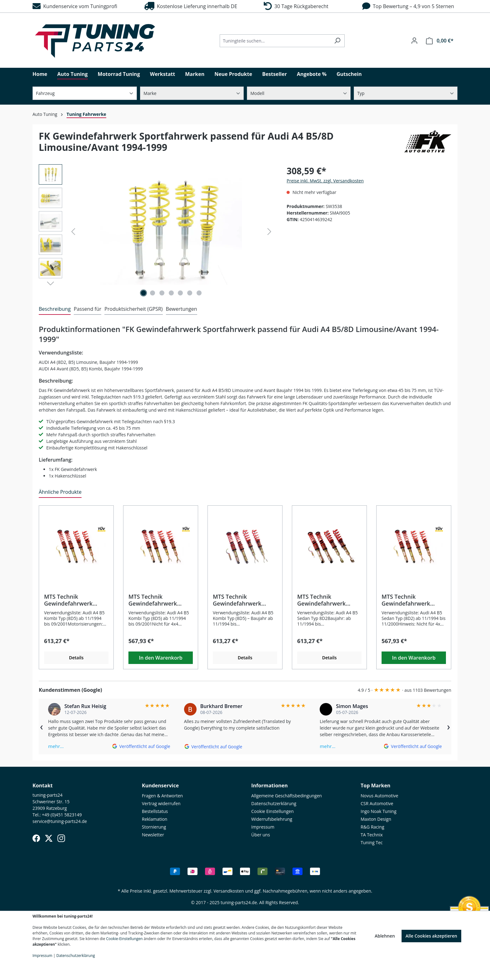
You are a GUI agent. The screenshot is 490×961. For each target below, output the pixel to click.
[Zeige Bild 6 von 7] (189, 292)
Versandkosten (228, 891)
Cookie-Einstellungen (124, 938)
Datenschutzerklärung (273, 803)
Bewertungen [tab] (181, 308)
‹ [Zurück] (41, 726)
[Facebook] (36, 838)
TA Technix (372, 835)
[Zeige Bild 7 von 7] (199, 292)
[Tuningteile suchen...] (275, 40)
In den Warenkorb (160, 657)
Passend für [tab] (87, 308)
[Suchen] (337, 40)
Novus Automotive (379, 796)
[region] (156, 231)
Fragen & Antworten (162, 796)
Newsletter (153, 835)
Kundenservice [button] (160, 785)
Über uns (260, 835)
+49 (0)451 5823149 (62, 815)
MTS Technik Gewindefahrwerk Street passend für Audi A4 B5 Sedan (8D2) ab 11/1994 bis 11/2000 (413, 600)
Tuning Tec (372, 842)
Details (76, 658)
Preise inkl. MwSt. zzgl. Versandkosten (325, 181)
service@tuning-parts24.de (59, 821)
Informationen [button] (269, 785)
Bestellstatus (155, 811)
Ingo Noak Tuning (379, 811)
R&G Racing (372, 827)
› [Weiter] (448, 726)
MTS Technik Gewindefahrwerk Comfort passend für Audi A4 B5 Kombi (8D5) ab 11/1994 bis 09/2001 (76, 600)
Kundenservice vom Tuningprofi (74, 6)
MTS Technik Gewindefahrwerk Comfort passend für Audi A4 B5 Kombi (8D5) (245, 600)
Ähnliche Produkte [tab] (60, 491)
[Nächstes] (269, 231)
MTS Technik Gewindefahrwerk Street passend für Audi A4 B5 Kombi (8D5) (160, 600)
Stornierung (154, 827)
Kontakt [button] (42, 785)
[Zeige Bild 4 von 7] (171, 292)
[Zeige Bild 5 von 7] (180, 292)
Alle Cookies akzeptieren (431, 936)
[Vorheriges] (73, 231)
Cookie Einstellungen (272, 811)
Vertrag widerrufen (161, 803)
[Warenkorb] (440, 40)
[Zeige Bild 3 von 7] (161, 292)
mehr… (56, 746)
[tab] (55, 309)
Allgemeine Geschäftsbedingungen (286, 796)
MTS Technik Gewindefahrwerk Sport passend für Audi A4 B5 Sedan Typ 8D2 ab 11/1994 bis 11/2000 (328, 600)
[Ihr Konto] (414, 40)
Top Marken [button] (375, 785)
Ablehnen (385, 936)
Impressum (262, 827)
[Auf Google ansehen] (141, 746)
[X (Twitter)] (48, 838)
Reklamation (154, 819)
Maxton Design (376, 819)
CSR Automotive (377, 803)
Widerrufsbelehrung (271, 819)
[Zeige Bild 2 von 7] (152, 292)
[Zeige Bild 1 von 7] (143, 292)
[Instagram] (61, 838)
